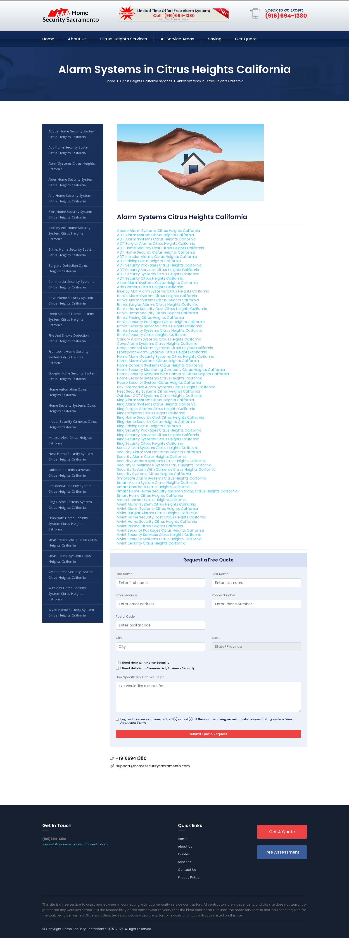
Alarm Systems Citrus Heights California (71, 166)
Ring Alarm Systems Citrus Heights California (156, 404)
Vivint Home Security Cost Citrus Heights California (161, 517)
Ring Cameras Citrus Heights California (151, 413)
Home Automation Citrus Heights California (67, 392)
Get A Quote (282, 832)
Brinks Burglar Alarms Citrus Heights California (157, 304)
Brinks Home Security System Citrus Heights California (71, 252)
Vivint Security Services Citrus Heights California (159, 534)
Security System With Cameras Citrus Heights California (166, 469)
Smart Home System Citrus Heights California (69, 558)
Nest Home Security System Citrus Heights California (70, 456)
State (216, 638)
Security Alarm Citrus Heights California (152, 456)
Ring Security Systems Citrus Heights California (158, 439)
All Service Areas (177, 39)
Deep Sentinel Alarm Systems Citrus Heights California (165, 347)
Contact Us (187, 869)
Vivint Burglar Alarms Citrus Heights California (157, 513)
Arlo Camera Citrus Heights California (150, 287)
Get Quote (246, 39)
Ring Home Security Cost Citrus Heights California (160, 417)
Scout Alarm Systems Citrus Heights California (157, 447)
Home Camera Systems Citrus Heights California (160, 365)
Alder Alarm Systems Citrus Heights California (157, 282)
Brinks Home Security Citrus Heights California (157, 313)
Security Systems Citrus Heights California (154, 473)
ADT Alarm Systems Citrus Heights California (156, 239)
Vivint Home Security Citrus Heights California (157, 521)
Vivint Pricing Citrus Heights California (150, 526)
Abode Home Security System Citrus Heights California (71, 134)
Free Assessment (281, 852)
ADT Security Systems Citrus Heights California (158, 274)
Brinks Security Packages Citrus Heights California (161, 321)
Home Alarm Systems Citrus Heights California (158, 360)
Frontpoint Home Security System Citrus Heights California (68, 357)
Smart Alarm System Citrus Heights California (157, 482)
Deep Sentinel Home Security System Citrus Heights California (71, 319)
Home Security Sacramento (84, 929)
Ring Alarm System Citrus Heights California (155, 400)
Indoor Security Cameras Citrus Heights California (72, 424)
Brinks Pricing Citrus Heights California (150, 317)
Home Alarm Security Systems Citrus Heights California (165, 356)
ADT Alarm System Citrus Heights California (155, 234)
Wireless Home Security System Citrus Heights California (67, 593)
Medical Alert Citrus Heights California (70, 440)
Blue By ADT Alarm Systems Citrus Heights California (163, 291)
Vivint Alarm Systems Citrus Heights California (157, 508)
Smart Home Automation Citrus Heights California (72, 542)
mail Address (127, 595)
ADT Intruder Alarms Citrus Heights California (157, 256)
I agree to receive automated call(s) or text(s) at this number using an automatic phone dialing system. (206, 720)
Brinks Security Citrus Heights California (151, 334)
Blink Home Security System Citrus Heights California (70, 214)
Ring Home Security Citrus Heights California (156, 421)
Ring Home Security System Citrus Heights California (70, 504)
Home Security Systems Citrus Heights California (159, 378)
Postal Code (125, 616)
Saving (214, 39)
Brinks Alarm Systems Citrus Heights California (158, 300)
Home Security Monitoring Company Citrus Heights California (171, 369)
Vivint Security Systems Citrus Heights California (159, 539)
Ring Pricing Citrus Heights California (149, 426)
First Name (124, 574)
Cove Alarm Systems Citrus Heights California (157, 343)
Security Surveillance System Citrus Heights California (164, 465)
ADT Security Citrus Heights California (150, 278)
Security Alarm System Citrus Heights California (159, 452)
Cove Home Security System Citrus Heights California (70, 300)
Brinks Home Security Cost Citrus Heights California (162, 308)
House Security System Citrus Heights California (159, 382)
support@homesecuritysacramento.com (153, 766)
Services (184, 862)
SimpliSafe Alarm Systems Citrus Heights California (162, 478)
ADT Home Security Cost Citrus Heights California (160, 248)
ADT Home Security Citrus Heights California (156, 252)
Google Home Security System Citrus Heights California (72, 376)
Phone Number (223, 595)
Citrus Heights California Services (146, 81)
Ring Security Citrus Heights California (150, 443)
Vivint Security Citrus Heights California (151, 543)
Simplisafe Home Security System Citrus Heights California (68, 523)
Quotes (184, 854)
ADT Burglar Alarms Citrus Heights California (156, 243)
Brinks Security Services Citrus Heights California (159, 326)
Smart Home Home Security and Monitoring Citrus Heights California (177, 491)
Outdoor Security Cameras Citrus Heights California (69, 472)
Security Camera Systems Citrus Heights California (162, 460)
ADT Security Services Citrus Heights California (158, 269)
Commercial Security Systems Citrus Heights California (71, 284)
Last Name (220, 574)
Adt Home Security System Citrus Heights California (69, 150)
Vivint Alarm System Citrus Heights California (156, 504)
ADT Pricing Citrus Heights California (149, 261)
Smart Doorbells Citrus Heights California (153, 486)
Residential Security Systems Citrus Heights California (70, 488)
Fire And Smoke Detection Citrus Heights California (68, 338)
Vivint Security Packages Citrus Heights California (160, 530)
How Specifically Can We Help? (140, 677)
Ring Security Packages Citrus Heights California (159, 430)
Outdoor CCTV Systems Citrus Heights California (159, 395)
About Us (77, 39)
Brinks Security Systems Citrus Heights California (159, 330)
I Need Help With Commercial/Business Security (157, 668)
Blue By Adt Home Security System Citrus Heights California (69, 233)
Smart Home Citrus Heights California (150, 495)
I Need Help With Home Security (144, 662)
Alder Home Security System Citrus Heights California (70, 182)
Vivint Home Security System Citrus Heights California (70, 574)
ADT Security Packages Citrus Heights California (159, 265)
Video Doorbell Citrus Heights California (152, 499)
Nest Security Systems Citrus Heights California (158, 391)
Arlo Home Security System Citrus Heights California (69, 198)
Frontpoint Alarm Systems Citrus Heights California (162, 352)
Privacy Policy (188, 877)
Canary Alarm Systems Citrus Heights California (159, 339)
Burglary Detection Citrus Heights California (68, 268)
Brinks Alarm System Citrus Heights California (157, 295)
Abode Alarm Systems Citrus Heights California (158, 230)
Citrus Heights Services (123, 39)
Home (48, 39)
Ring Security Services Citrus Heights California (158, 434)
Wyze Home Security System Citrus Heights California (71, 612)
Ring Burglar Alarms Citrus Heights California (156, 408)
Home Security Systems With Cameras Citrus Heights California (173, 374)
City (119, 638)
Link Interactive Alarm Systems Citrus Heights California (166, 387)
